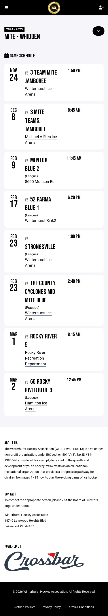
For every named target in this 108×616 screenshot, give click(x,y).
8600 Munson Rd (40, 181)
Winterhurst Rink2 (40, 220)
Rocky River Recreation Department (35, 358)
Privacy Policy (51, 607)
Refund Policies (24, 607)
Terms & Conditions (80, 607)
